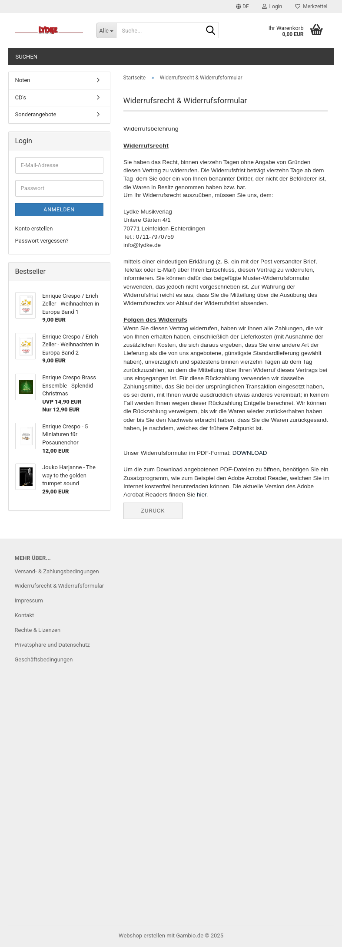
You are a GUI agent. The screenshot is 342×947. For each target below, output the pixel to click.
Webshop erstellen (142, 935)
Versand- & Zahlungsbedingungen (57, 571)
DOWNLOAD (249, 453)
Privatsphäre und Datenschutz (52, 644)
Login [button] (272, 6)
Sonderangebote (35, 114)
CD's (20, 97)
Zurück (153, 510)
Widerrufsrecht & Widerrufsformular (59, 585)
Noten (22, 80)
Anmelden (58, 210)
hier (201, 494)
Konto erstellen (34, 228)
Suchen (27, 56)
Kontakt (24, 615)
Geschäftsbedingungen (44, 659)
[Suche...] (106, 30)
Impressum (29, 600)
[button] (242, 6)
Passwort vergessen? (42, 240)
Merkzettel (311, 6)
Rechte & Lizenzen (38, 630)
